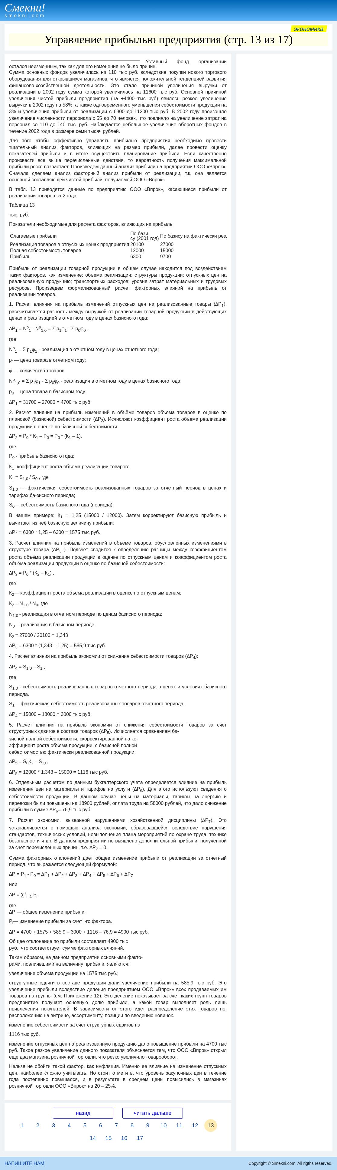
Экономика (308, 28)
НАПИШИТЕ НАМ (24, 1163)
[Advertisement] (284, 94)
